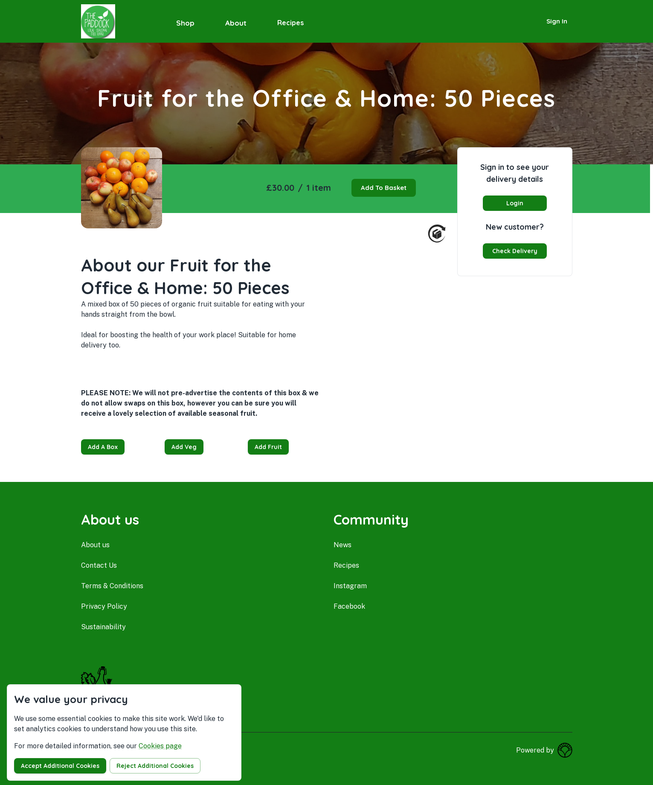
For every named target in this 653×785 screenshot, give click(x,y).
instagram (350, 586)
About (236, 22)
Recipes (290, 22)
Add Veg (184, 447)
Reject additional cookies (155, 766)
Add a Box (103, 447)
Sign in (556, 21)
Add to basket (383, 188)
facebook (349, 606)
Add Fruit (268, 447)
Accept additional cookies (60, 766)
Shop (185, 22)
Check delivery (514, 251)
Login (514, 203)
